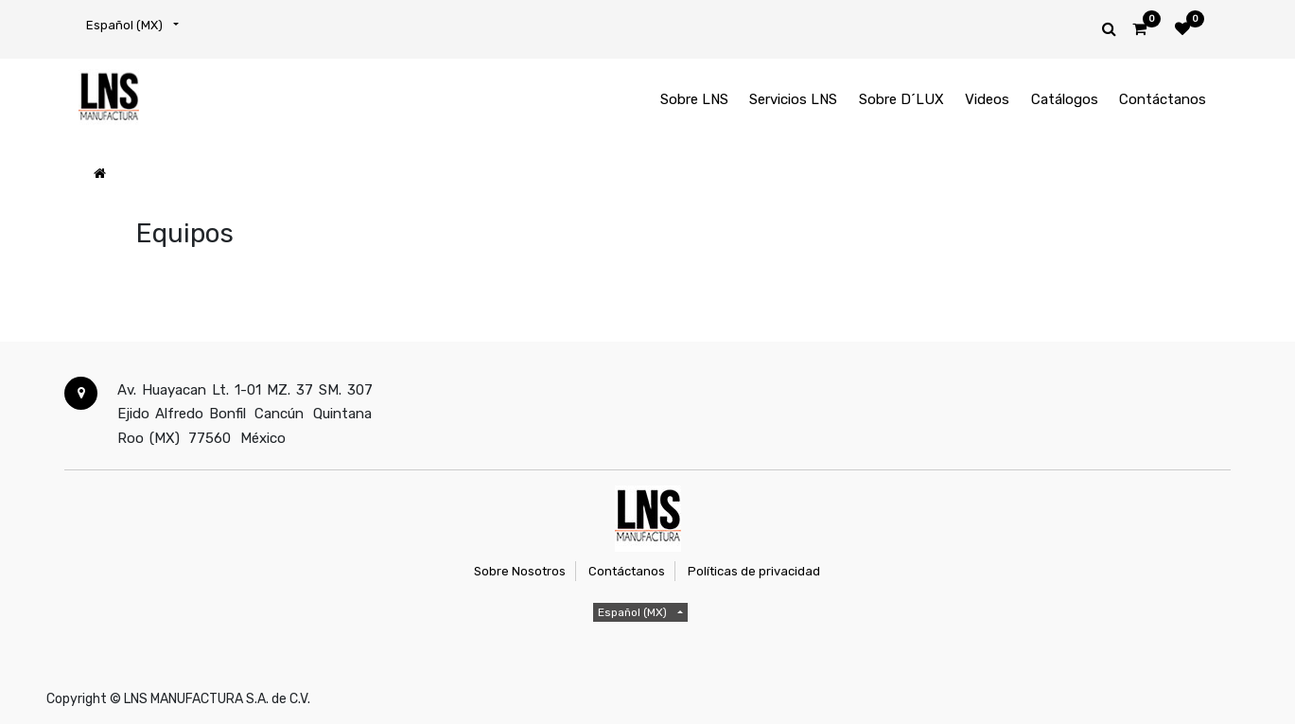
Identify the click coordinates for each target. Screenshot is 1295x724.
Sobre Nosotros (520, 571)
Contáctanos (626, 571)
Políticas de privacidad (754, 571)
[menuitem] (694, 100)
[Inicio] (100, 174)
